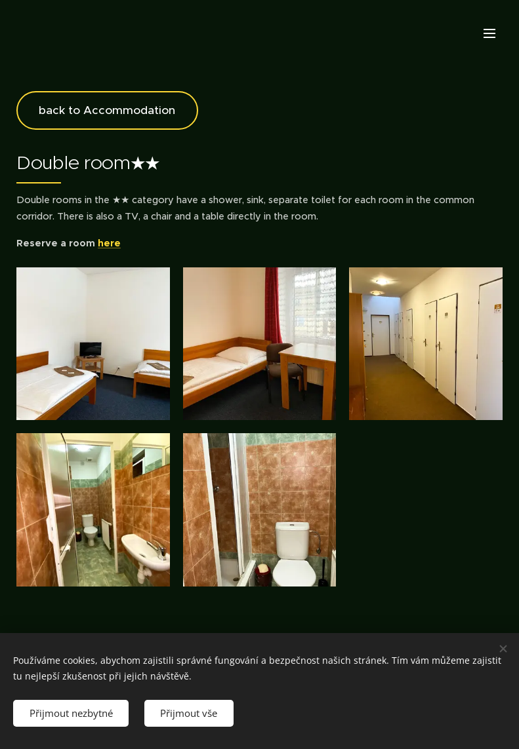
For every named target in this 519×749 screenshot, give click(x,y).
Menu (489, 33)
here (109, 243)
